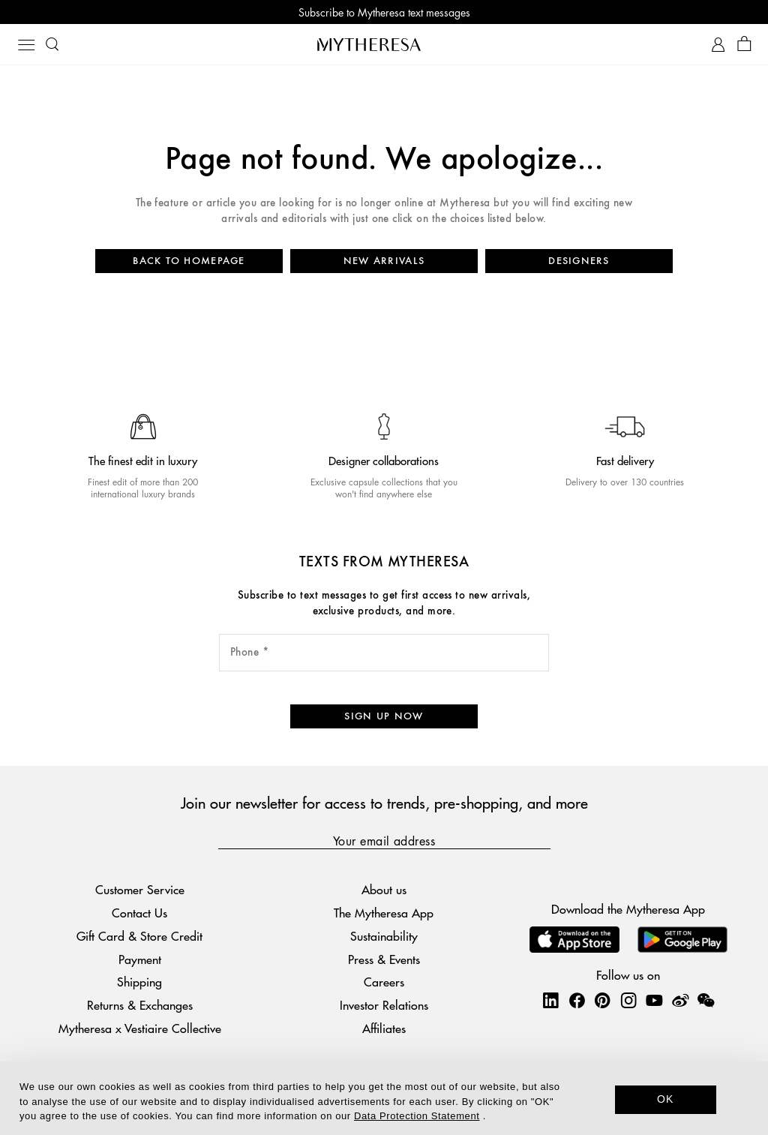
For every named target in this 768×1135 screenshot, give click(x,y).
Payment (139, 959)
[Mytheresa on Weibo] (680, 1000)
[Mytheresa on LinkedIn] (551, 1000)
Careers (384, 981)
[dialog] (384, 1098)
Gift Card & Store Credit (139, 935)
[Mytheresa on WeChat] (706, 1000)
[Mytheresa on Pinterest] (602, 1000)
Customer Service (139, 889)
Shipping (139, 981)
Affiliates (384, 1028)
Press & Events (384, 959)
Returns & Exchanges (140, 1004)
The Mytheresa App (384, 912)
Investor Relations (384, 1004)
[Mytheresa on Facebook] (577, 1000)
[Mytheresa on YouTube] (654, 1000)
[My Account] (718, 45)
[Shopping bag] (744, 45)
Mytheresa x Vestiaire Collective (139, 1028)
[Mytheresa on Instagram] (629, 1000)
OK (665, 1099)
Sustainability (384, 935)
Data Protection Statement (416, 1115)
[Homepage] (384, 44)
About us (384, 889)
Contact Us (139, 912)
